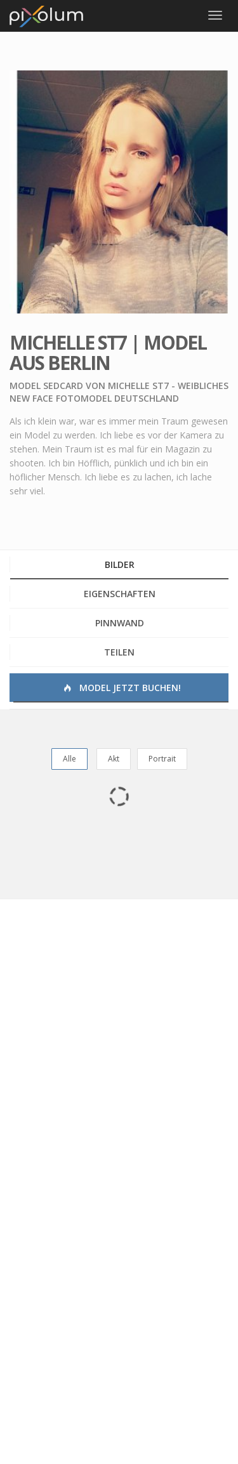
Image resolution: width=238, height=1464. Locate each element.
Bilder (120, 564)
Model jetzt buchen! (121, 688)
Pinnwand (119, 623)
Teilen (119, 652)
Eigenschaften (119, 594)
